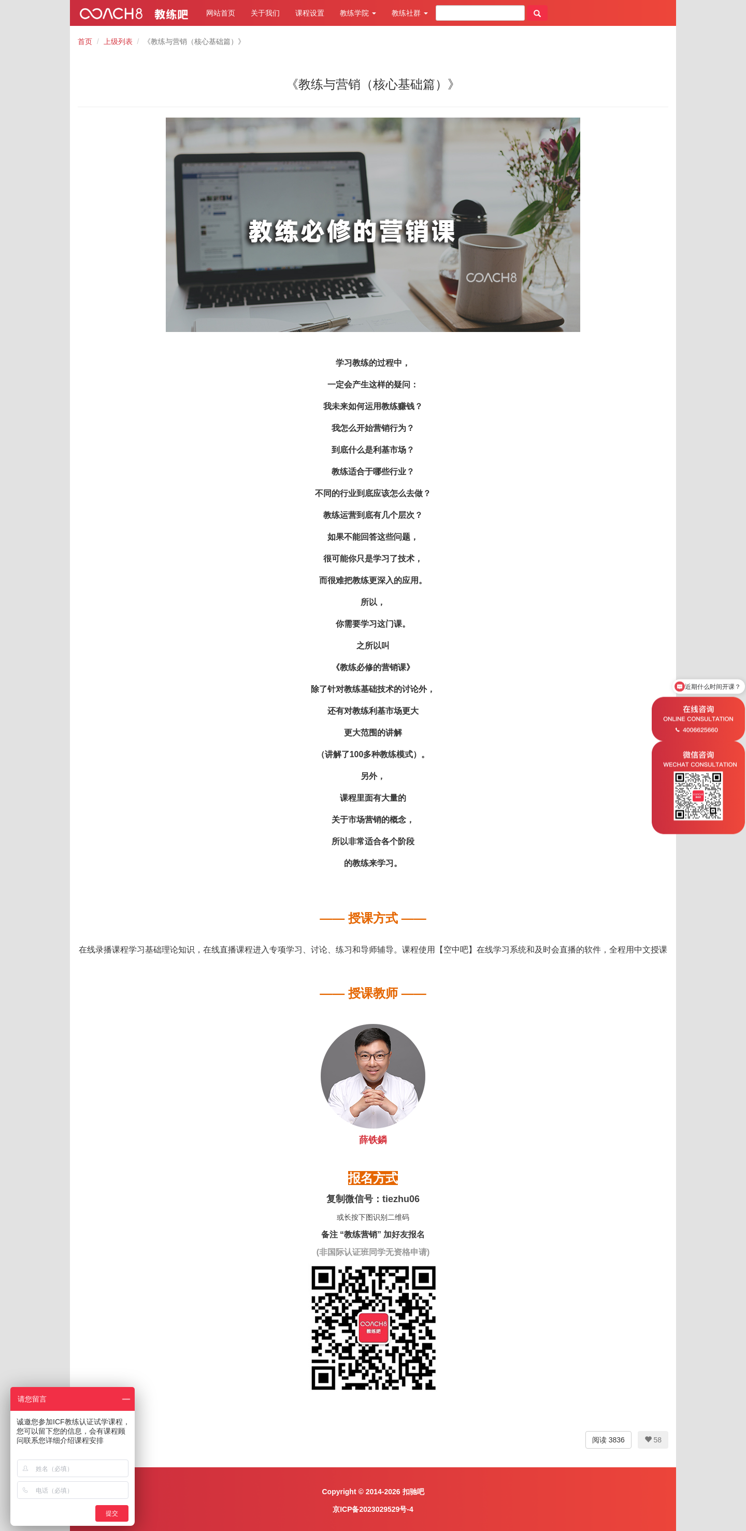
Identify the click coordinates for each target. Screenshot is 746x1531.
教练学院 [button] (358, 13)
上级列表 (118, 41)
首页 (85, 41)
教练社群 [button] (410, 13)
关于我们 (265, 13)
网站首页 (220, 13)
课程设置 (309, 13)
